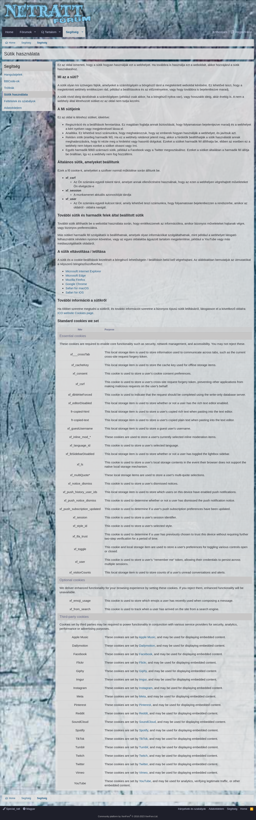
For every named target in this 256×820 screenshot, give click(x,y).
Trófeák (9, 87)
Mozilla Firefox (75, 279)
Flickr (142, 662)
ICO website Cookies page (75, 313)
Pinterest (145, 705)
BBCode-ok (12, 81)
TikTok (143, 738)
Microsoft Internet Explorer (83, 271)
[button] (35, 32)
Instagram (146, 688)
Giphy (143, 671)
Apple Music (147, 637)
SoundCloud (147, 721)
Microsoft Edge (76, 275)
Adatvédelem (13, 107)
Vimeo (143, 772)
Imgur (143, 679)
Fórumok (26, 32)
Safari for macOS (77, 288)
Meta (142, 696)
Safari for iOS (75, 292)
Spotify (143, 730)
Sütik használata (16, 94)
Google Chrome (76, 284)
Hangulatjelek (13, 74)
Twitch (143, 755)
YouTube (145, 781)
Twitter (143, 764)
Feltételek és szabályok (20, 101)
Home (9, 32)
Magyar (29, 808)
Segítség (72, 32)
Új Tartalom (48, 32)
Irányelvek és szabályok (192, 808)
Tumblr (143, 747)
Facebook (145, 654)
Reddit (143, 713)
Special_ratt (11, 808)
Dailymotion (147, 645)
